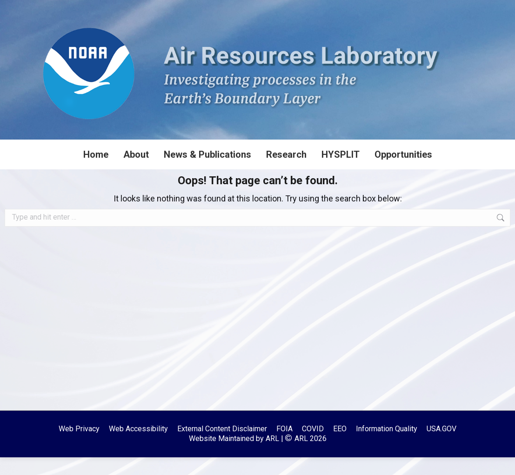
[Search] (445, 9)
